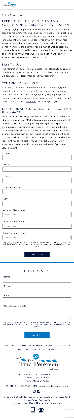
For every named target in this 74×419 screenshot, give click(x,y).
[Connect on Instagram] (34, 392)
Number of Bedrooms (14, 210)
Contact (53, 349)
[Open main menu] (70, 5)
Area (19, 349)
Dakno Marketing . (51, 403)
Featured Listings (15, 345)
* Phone (7, 176)
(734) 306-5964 (22, 386)
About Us (30, 349)
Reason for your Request (15, 233)
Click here (31, 101)
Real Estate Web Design (25, 403)
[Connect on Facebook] (38, 392)
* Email (6, 164)
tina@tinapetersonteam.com (53, 386)
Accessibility (44, 400)
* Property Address (12, 187)
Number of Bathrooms (14, 221)
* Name (6, 153)
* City (5, 199)
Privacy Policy (30, 400)
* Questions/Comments (14, 306)
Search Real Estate (40, 345)
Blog (42, 349)
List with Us (62, 345)
